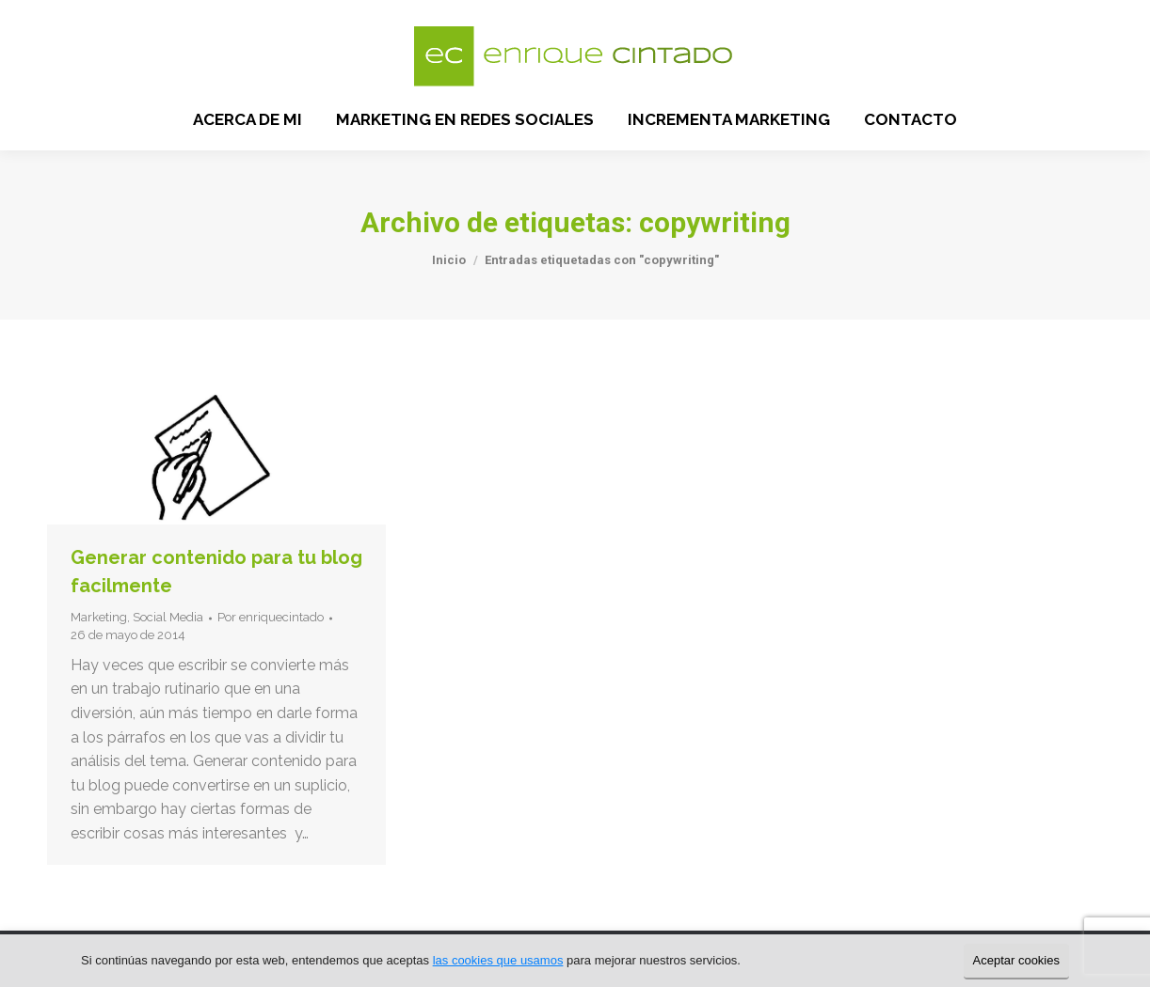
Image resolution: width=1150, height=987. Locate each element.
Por (270, 617)
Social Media (168, 617)
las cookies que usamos (498, 960)
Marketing (99, 617)
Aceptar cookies (1017, 960)
